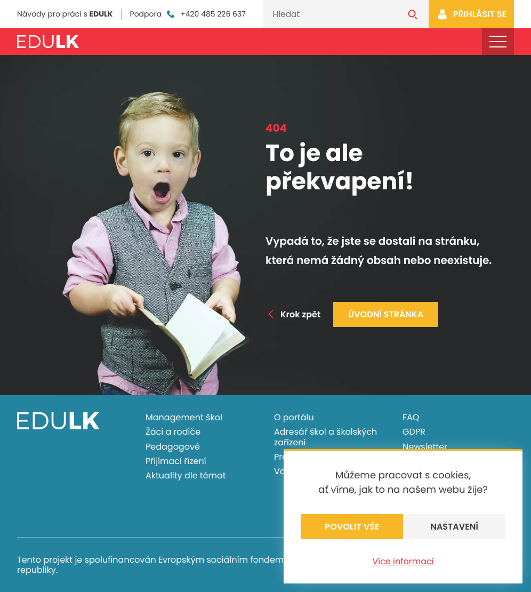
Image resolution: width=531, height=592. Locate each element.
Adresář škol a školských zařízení (325, 437)
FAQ (411, 417)
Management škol (184, 417)
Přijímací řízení (176, 461)
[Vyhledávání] (330, 14)
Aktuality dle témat (186, 475)
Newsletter (425, 447)
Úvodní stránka (385, 314)
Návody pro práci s (65, 14)
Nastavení (454, 527)
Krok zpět (293, 314)
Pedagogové (173, 447)
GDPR (414, 432)
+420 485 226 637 (205, 14)
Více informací (402, 561)
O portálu (294, 417)
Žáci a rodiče (173, 432)
